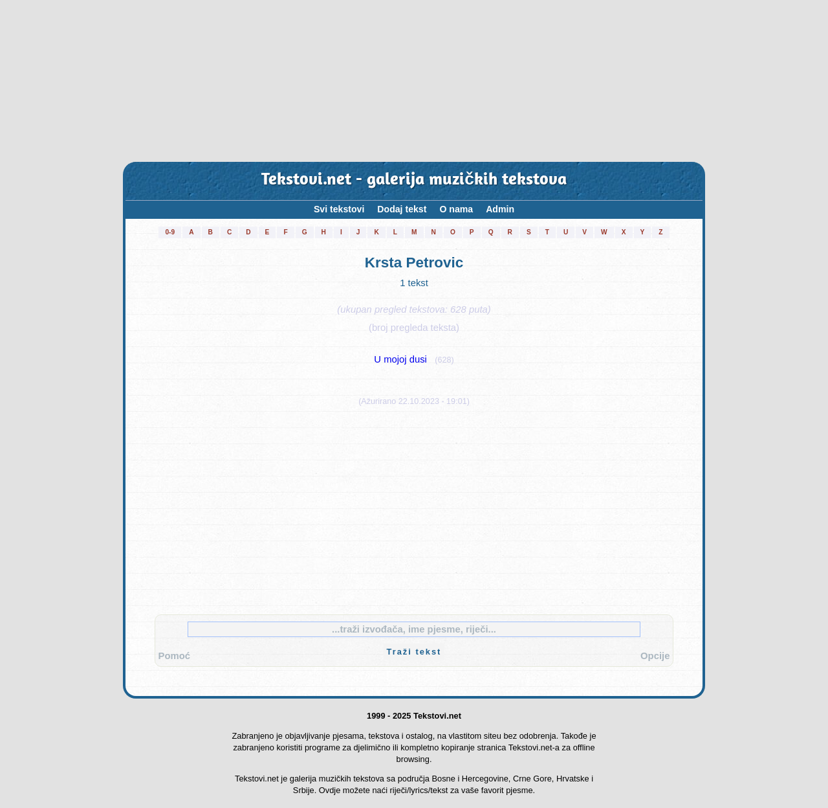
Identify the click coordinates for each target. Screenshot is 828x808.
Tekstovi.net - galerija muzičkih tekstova (414, 180)
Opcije (655, 656)
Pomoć (174, 656)
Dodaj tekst (401, 209)
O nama (456, 209)
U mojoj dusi (400, 359)
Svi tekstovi (339, 209)
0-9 (170, 232)
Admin (500, 209)
